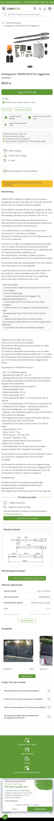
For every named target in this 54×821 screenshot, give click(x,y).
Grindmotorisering (13, 22)
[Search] (29, 14)
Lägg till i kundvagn (27, 92)
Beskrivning (6, 109)
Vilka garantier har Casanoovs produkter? (21, 690)
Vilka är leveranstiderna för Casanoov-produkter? (25, 707)
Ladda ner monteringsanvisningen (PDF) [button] (27, 578)
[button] (29, 67)
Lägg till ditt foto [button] (27, 676)
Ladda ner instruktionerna (27, 518)
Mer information (27, 620)
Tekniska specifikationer (12, 513)
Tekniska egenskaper (22, 109)
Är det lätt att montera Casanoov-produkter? (23, 699)
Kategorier (6, 812)
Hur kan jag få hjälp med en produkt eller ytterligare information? (21, 716)
